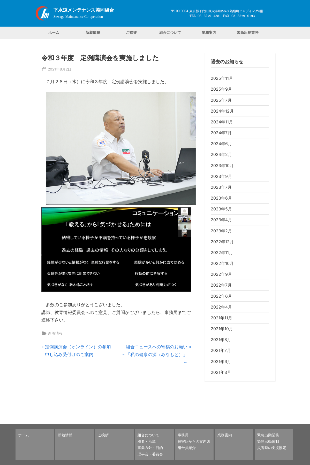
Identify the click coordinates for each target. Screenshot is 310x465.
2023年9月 (221, 176)
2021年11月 (221, 317)
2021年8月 (221, 339)
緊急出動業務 (248, 32)
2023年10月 (222, 165)
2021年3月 (221, 372)
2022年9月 (221, 274)
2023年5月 (221, 208)
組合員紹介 (187, 447)
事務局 (183, 435)
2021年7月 (221, 350)
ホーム (53, 32)
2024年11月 (222, 121)
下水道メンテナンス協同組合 (84, 10)
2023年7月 (221, 187)
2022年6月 (221, 296)
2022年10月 (222, 263)
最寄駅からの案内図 (194, 441)
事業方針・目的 (150, 447)
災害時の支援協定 (271, 447)
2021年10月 (222, 328)
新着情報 (93, 32)
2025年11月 (222, 78)
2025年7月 (221, 100)
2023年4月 (221, 219)
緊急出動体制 (268, 441)
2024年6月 (221, 143)
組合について (170, 32)
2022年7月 (221, 285)
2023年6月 (221, 198)
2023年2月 (221, 230)
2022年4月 (221, 307)
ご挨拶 (131, 32)
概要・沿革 (147, 441)
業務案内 (209, 32)
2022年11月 (222, 252)
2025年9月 (221, 89)
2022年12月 (222, 241)
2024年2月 (221, 154)
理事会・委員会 (150, 454)
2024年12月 (222, 111)
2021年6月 (221, 361)
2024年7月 (221, 132)
